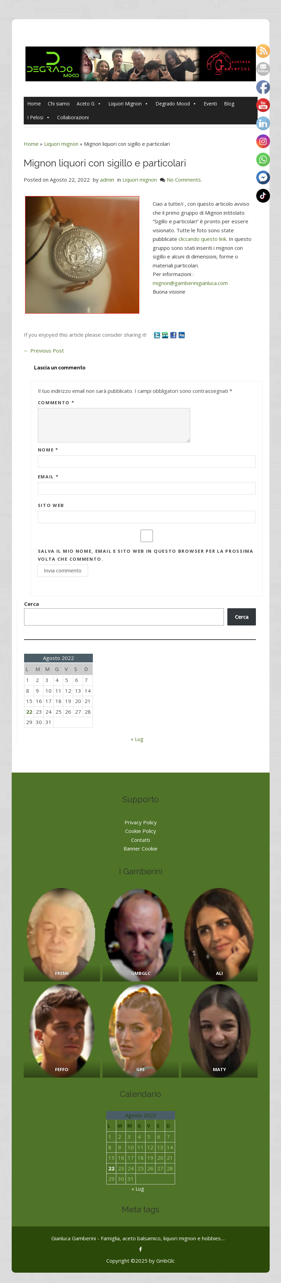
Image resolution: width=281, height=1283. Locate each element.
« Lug (137, 738)
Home (34, 103)
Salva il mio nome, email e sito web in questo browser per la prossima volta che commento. (145, 555)
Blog (229, 103)
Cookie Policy (140, 830)
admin (107, 179)
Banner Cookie (140, 848)
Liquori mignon (61, 143)
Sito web (51, 505)
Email (48, 477)
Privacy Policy (141, 822)
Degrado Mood (176, 104)
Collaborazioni (73, 117)
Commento (56, 402)
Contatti (140, 839)
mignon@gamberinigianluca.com (190, 282)
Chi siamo (59, 103)
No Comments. (184, 179)
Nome (48, 450)
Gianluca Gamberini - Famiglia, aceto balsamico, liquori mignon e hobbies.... (138, 1238)
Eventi (210, 103)
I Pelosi (38, 117)
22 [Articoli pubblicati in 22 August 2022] (29, 711)
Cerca (31, 603)
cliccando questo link (202, 238)
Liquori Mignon (128, 104)
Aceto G (89, 104)
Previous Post (44, 350)
